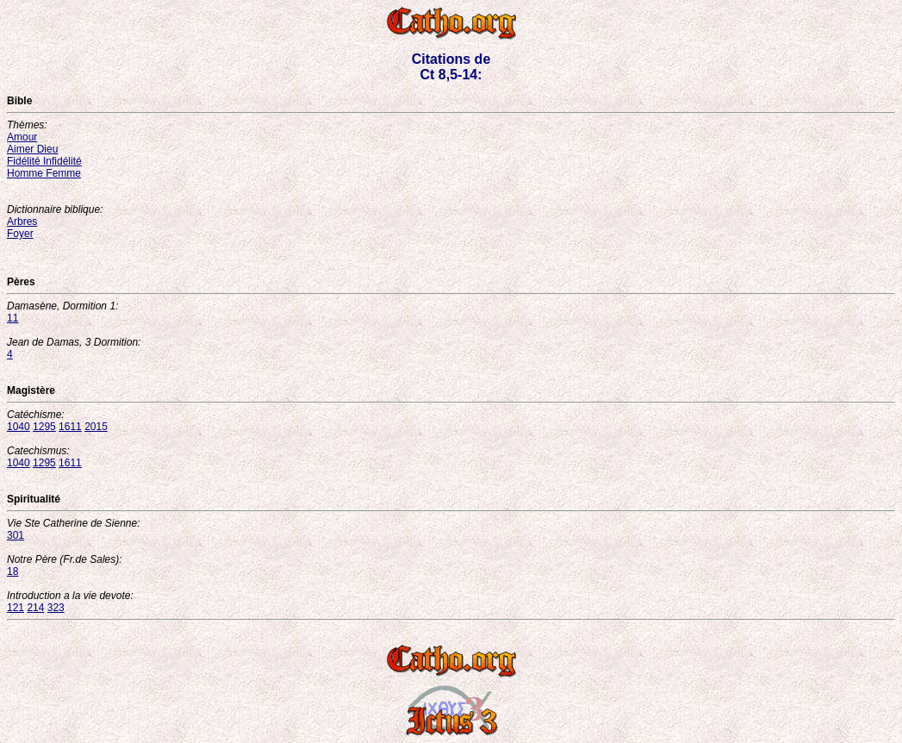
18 (12, 571)
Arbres (22, 221)
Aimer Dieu (32, 149)
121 (15, 608)
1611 (70, 427)
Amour (22, 137)
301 (15, 535)
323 (56, 608)
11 (12, 318)
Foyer (20, 234)
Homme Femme (44, 173)
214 (35, 608)
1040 (18, 427)
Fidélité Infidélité (44, 161)
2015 (96, 427)
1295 (44, 427)
